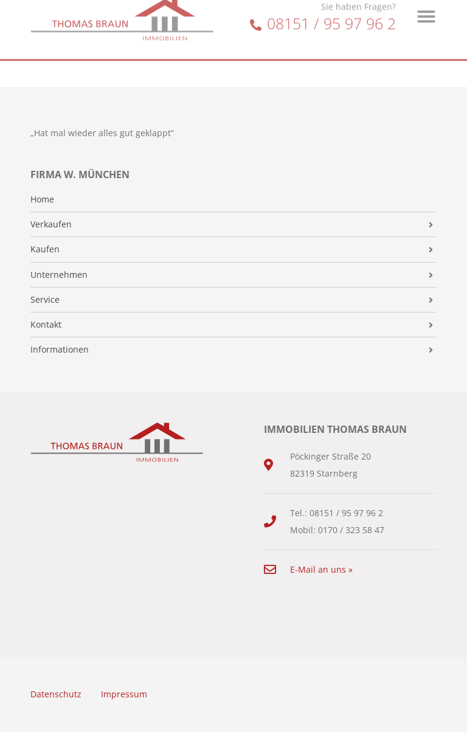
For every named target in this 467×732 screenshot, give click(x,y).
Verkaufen (51, 224)
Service (45, 300)
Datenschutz (55, 694)
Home (42, 199)
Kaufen (45, 249)
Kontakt (45, 325)
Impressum (124, 694)
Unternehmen (59, 275)
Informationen (59, 349)
